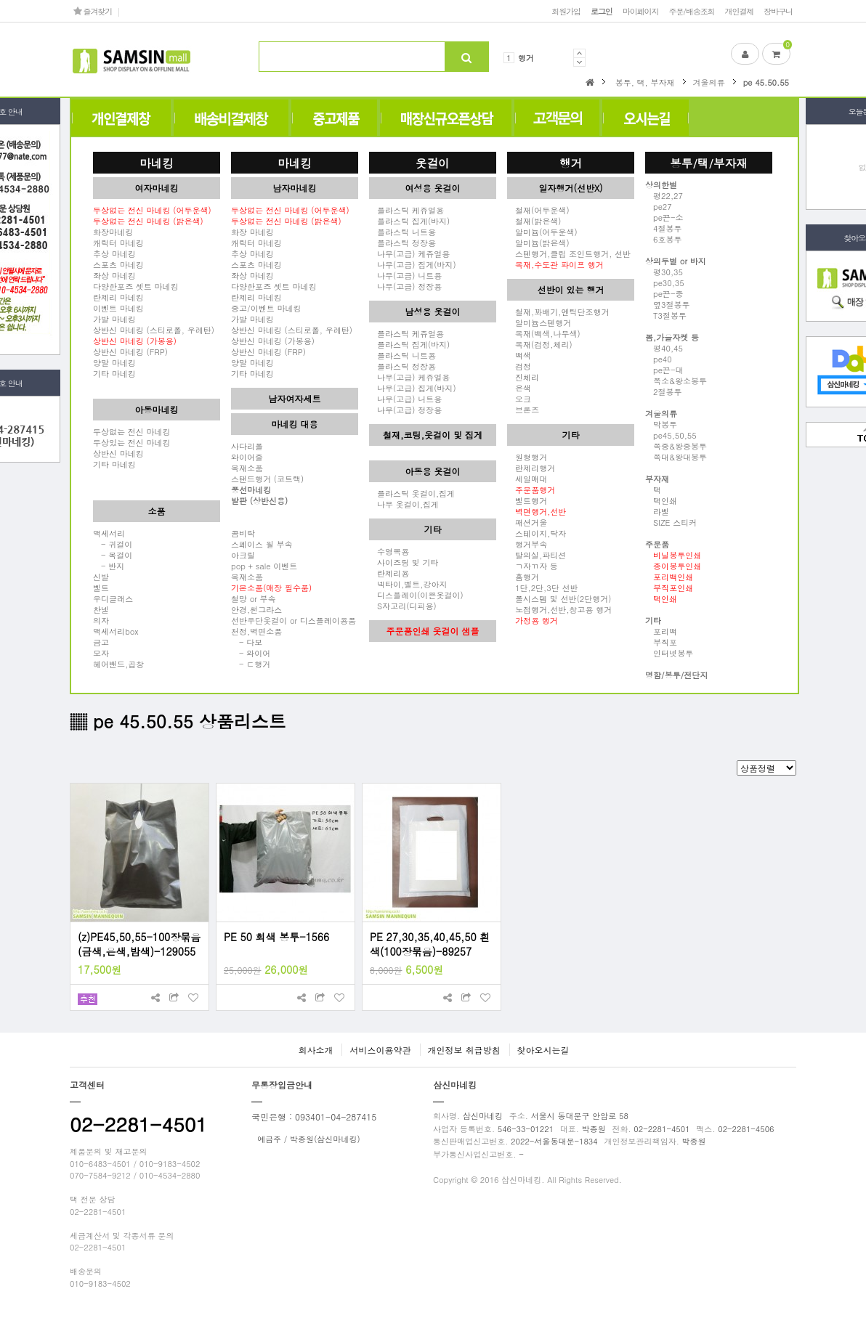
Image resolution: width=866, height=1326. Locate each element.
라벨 (657, 511)
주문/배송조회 (691, 11)
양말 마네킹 (114, 362)
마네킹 (156, 163)
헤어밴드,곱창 (118, 664)
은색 (519, 388)
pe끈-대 (664, 369)
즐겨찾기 (92, 11)
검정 (519, 366)
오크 (519, 398)
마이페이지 (641, 11)
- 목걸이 (112, 555)
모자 (101, 653)
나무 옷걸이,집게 (404, 504)
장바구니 (778, 11)
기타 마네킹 (114, 373)
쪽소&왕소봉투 (676, 380)
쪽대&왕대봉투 (676, 457)
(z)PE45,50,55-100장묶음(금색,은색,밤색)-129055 (139, 944)
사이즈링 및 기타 (404, 562)
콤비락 (243, 533)
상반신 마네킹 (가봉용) (273, 340)
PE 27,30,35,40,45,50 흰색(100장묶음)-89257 (430, 944)
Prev (579, 53)
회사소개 (315, 1050)
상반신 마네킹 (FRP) (130, 351)
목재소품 (247, 467)
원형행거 (527, 457)
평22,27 (664, 195)
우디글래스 (113, 598)
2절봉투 (663, 391)
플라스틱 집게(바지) (409, 221)
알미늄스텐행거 (539, 322)
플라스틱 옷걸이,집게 (412, 493)
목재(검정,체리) (539, 344)
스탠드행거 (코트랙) (267, 478)
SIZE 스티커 (671, 522)
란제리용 (389, 573)
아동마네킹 (157, 409)
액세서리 (109, 533)
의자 (101, 620)
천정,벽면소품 (256, 631)
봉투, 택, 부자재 (645, 82)
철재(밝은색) (534, 221)
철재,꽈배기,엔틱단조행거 (558, 311)
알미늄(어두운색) (542, 231)
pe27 (658, 206)
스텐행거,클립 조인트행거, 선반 (569, 253)
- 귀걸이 (112, 544)
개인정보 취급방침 (464, 1050)
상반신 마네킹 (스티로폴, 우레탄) (153, 329)
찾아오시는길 (543, 1050)
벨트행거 (527, 500)
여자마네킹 (157, 188)
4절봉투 (663, 228)
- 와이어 (250, 653)
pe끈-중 (664, 293)
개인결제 (739, 11)
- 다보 (246, 642)
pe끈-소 (664, 217)
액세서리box (116, 631)
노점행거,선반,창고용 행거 (559, 609)
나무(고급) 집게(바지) (412, 264)
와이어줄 (247, 457)
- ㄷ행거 (250, 664)
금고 (101, 642)
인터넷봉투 (669, 653)
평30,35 (664, 271)
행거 (526, 57)
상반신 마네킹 (118, 453)
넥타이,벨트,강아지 (408, 584)
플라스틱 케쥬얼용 (406, 210)
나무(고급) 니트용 (405, 275)
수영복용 (389, 551)
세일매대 (527, 478)
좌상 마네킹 (114, 275)
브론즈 (523, 409)
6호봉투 (663, 239)
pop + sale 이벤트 (264, 566)
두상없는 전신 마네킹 (132, 431)
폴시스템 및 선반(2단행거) (559, 598)
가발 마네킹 (114, 319)
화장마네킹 (113, 231)
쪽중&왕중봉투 (676, 446)
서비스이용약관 (379, 1050)
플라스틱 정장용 (402, 242)
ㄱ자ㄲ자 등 (532, 566)
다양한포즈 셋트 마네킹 (136, 286)
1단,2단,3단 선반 (542, 587)
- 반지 (108, 566)
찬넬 (101, 609)
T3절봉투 (666, 315)
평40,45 (664, 348)
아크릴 (243, 555)
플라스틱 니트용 (402, 231)
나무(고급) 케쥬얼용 (409, 253)
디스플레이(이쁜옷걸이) (416, 595)
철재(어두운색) (538, 210)
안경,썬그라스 (256, 609)
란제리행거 (531, 467)
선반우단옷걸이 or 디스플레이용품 (293, 620)
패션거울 (527, 522)
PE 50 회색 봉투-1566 (276, 937)
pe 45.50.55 (766, 82)
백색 (519, 355)
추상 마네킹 (114, 253)
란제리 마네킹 (118, 297)
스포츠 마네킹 (118, 264)
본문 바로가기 (0, 0)
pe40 (658, 359)
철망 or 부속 (253, 598)
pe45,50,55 (671, 435)
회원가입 (565, 11)
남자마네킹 (295, 188)
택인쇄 (661, 500)
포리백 (661, 631)
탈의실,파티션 (536, 555)
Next (579, 62)
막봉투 (661, 424)
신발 (101, 576)
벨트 (101, 587)
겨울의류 (709, 82)
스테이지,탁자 (536, 533)
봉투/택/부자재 (709, 163)
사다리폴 (247, 446)
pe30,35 (664, 282)
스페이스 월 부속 (262, 544)
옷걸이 (433, 163)
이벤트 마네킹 (118, 308)
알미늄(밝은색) (538, 242)
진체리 (523, 377)
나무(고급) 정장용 (405, 286)
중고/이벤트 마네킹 (266, 308)
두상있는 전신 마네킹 (132, 442)
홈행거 (523, 576)
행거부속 (527, 544)
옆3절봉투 (667, 304)
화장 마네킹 (252, 231)
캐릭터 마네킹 (118, 242)
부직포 (661, 642)
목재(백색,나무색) (543, 333)
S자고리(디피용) (403, 605)
